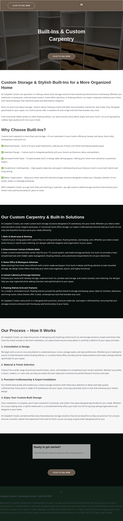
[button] (81, 4)
